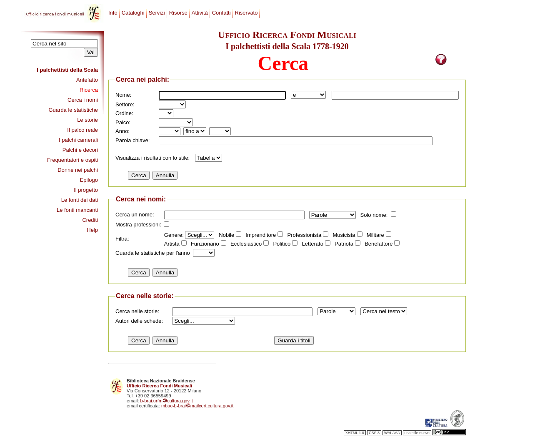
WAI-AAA (392, 433)
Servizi (157, 13)
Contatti (221, 13)
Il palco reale (82, 130)
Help (92, 230)
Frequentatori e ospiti (72, 160)
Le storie (87, 120)
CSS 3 (374, 433)
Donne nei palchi (78, 170)
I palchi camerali (78, 140)
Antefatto (87, 80)
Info (113, 13)
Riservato (246, 13)
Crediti (90, 220)
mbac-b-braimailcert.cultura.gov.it (197, 405)
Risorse (178, 13)
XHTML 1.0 (354, 433)
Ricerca (89, 90)
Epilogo (89, 180)
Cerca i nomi (83, 100)
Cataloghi (133, 13)
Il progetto (86, 190)
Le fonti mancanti (77, 210)
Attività (200, 13)
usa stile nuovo (417, 433)
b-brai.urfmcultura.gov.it (166, 400)
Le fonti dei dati (79, 200)
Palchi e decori (80, 150)
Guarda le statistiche (73, 110)
